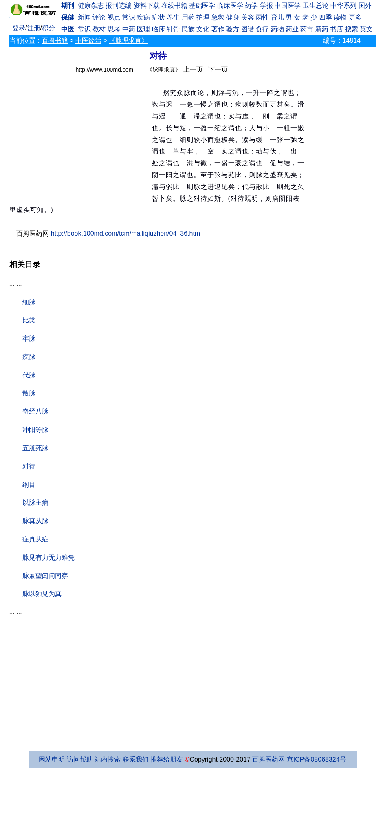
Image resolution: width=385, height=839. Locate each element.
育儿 (277, 17)
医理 (143, 29)
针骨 (173, 29)
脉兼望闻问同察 (45, 575)
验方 (232, 29)
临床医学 (230, 5)
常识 (128, 17)
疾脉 (28, 356)
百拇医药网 (268, 759)
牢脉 (28, 338)
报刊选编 (119, 5)
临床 (158, 29)
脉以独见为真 (42, 593)
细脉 (28, 302)
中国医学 (288, 5)
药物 (277, 29)
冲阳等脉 (35, 429)
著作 (217, 29)
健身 (232, 17)
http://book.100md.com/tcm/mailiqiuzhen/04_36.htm (125, 233)
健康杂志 (91, 5)
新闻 (84, 17)
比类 (28, 320)
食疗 (262, 29)
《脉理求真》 (128, 40)
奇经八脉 (35, 411)
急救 (217, 17)
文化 (202, 29)
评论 (99, 17)
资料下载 (147, 5)
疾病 (143, 17)
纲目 (28, 484)
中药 (128, 29)
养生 (173, 17)
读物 (340, 17)
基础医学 (202, 5)
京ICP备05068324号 (316, 759)
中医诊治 (88, 40)
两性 (262, 17)
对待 (28, 466)
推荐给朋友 (166, 759)
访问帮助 (80, 759)
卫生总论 (316, 5)
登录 (18, 27)
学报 (266, 5)
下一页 (218, 69)
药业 (292, 29)
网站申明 (52, 759)
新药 (321, 29)
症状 (158, 17)
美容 (247, 17)
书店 (336, 29)
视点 (114, 17)
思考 (114, 29)
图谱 (247, 29)
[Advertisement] (81, 139)
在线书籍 (174, 5)
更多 (355, 17)
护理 (202, 17)
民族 (188, 29)
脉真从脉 (35, 520)
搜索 (351, 29)
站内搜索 (108, 759)
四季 (325, 17)
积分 (48, 27)
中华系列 (343, 5)
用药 (188, 17)
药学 (251, 5)
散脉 (28, 393)
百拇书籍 (55, 40)
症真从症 (35, 539)
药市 (306, 29)
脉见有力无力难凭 (48, 557)
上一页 (193, 69)
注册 (33, 27)
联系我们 (136, 759)
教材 (99, 29)
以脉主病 (35, 502)
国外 (365, 5)
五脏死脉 (35, 448)
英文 (366, 29)
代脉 (28, 375)
